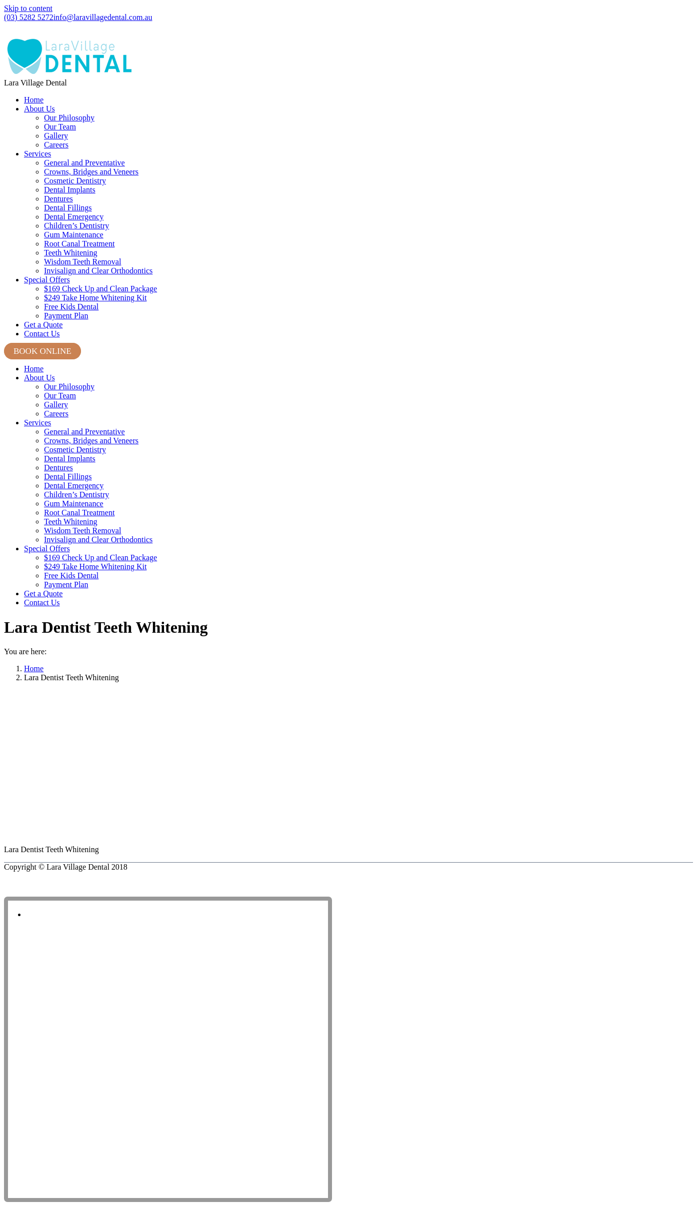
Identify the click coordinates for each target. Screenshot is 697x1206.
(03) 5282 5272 (29, 17)
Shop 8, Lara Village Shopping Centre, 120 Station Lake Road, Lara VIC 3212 (119, 28)
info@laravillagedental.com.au (103, 17)
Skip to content (28, 8)
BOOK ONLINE (43, 351)
